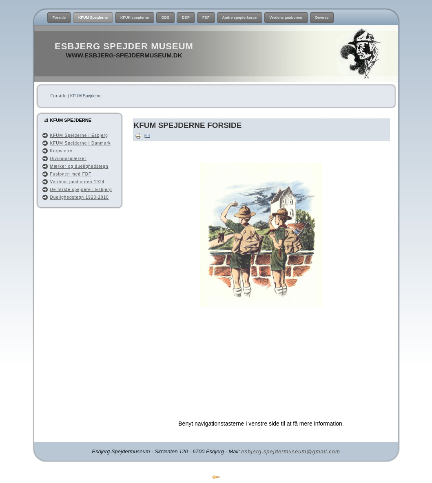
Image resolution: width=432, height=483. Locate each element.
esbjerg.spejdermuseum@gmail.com (290, 451)
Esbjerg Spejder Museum (124, 46)
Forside (59, 96)
